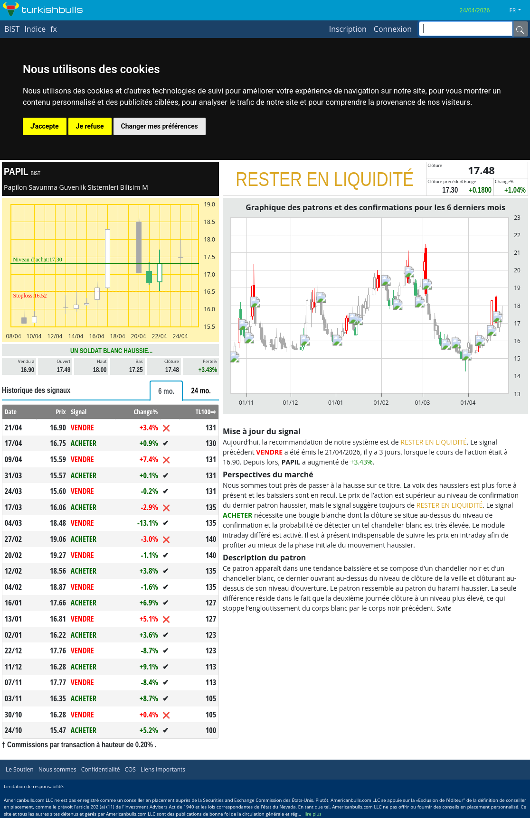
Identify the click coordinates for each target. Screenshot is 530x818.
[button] (519, 10)
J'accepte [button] (44, 126)
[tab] (166, 391)
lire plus (313, 814)
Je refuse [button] (90, 126)
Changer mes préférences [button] (159, 126)
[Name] (520, 29)
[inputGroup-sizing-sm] (465, 28)
